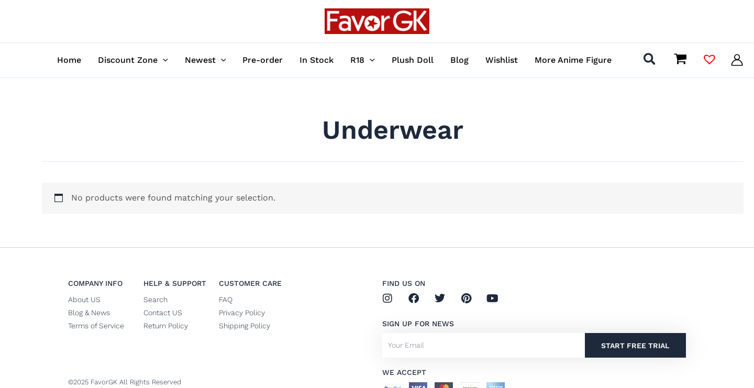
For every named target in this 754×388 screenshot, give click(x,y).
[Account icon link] (737, 59)
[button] (650, 61)
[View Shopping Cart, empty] (680, 60)
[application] (163, 60)
